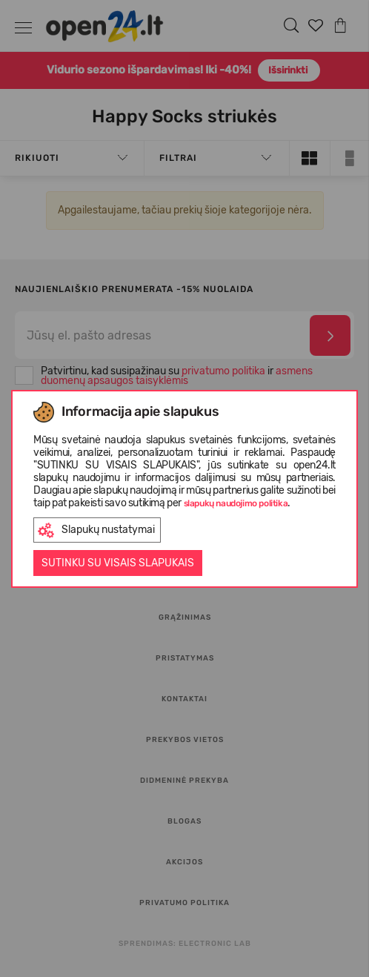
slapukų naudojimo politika (236, 503)
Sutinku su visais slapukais (117, 563)
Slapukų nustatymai (96, 530)
